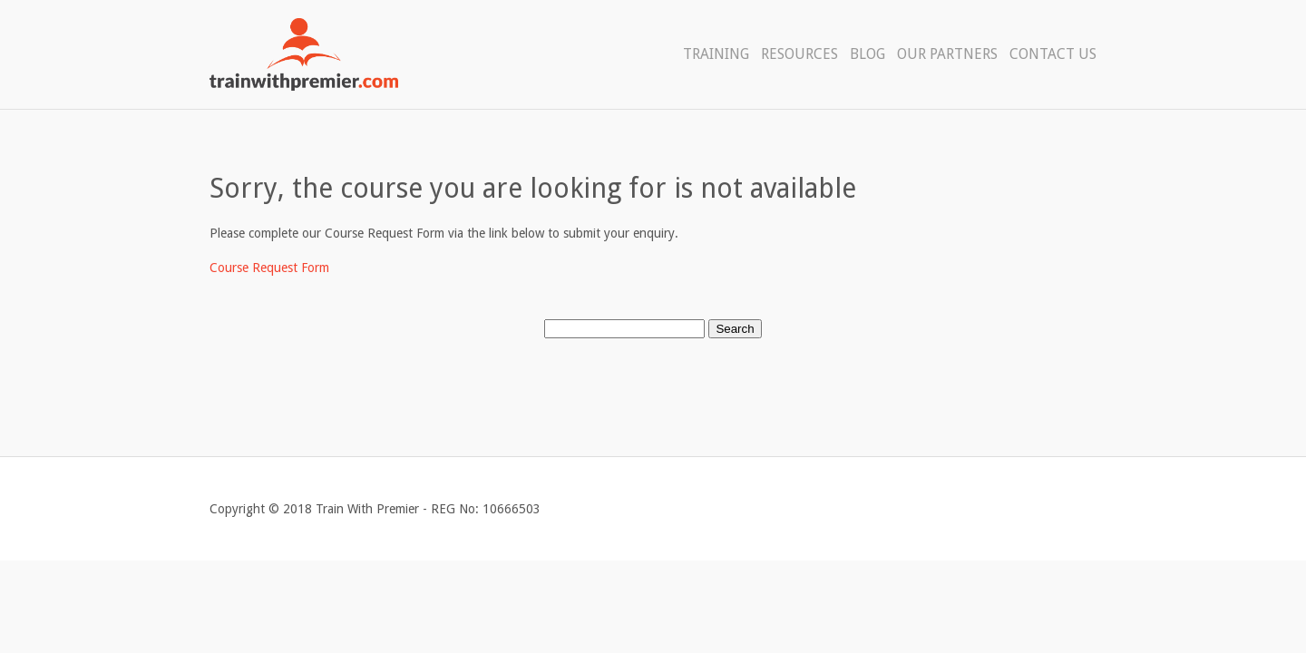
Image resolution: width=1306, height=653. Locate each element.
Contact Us (1052, 54)
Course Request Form (269, 267)
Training (716, 54)
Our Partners (947, 54)
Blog (867, 54)
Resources (799, 54)
